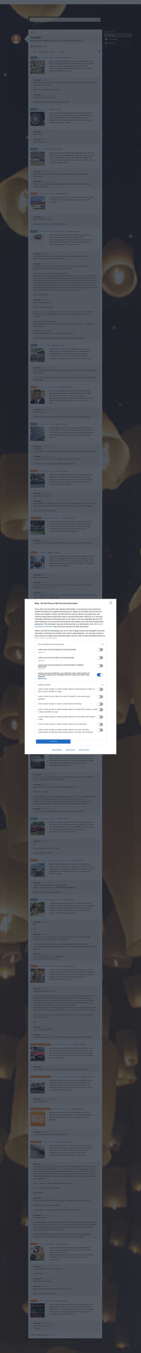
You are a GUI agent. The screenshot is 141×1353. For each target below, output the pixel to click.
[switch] (100, 649)
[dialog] (70, 676)
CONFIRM (53, 741)
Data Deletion (57, 750)
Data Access (70, 750)
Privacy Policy (84, 750)
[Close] (111, 603)
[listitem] (70, 644)
